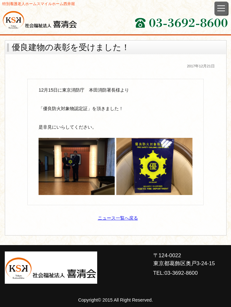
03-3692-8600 (181, 273)
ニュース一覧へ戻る (118, 218)
